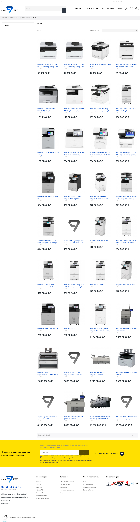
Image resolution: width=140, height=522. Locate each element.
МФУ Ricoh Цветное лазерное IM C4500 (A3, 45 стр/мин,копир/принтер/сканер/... (74, 286)
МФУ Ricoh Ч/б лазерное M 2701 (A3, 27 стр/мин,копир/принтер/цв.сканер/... (74, 110)
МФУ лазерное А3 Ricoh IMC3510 (47, 329)
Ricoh (7, 25)
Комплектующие (65, 484)
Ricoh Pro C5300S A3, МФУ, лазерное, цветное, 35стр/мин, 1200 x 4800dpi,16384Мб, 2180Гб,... (74, 374)
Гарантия (16, 2)
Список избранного (89, 490)
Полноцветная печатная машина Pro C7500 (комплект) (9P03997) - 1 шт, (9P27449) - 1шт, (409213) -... (100, 418)
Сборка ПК (39, 490)
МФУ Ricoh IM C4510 (70, 329)
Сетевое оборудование (67, 490)
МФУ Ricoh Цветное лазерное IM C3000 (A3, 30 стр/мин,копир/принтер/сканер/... (126, 242)
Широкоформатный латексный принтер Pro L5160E (47, 418)
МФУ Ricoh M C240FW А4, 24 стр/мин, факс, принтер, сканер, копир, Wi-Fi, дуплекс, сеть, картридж (48, 66)
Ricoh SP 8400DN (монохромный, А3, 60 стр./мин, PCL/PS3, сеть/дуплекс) (74, 242)
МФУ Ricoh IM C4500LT (97, 285)
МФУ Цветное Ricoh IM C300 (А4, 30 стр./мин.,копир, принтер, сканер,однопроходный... (74, 154)
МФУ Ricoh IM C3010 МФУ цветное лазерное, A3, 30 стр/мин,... (46, 286)
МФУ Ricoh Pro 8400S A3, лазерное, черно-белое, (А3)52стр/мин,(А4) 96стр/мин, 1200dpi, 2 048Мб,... (99, 374)
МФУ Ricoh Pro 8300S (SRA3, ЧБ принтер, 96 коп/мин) (73, 418)
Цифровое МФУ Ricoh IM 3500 (99, 241)
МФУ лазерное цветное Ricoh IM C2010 (47, 198)
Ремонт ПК (39, 493)
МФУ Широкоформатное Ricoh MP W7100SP (126, 374)
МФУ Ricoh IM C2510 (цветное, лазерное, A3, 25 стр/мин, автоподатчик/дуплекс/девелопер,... (73, 198)
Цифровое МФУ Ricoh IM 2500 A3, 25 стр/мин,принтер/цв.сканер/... (126, 198)
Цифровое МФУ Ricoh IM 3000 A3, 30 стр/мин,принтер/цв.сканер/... (47, 242)
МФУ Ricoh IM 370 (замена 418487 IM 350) (48, 154)
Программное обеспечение (68, 493)
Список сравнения (88, 493)
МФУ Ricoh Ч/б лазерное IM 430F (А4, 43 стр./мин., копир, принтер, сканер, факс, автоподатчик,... (126, 154)
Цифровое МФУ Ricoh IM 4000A (125, 285)
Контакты (22, 2)
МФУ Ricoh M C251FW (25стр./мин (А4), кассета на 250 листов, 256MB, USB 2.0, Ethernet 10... (126, 66)
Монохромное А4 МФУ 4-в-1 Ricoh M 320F (100, 66)
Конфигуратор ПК (41, 495)
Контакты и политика (42, 498)
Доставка (9, 2)
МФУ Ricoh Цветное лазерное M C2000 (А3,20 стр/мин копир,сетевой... (126, 110)
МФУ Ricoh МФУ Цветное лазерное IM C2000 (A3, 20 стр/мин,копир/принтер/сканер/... (99, 198)
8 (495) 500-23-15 (118, 2)
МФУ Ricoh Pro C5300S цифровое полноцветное (126, 330)
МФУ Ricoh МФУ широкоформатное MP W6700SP (47, 374)
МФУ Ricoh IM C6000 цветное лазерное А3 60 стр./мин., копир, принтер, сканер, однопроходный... (100, 330)
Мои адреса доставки (89, 487)
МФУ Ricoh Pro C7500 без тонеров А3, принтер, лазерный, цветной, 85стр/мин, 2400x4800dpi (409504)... (126, 418)
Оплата (3, 2)
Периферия (63, 487)
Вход (84, 481)
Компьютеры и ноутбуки (67, 481)
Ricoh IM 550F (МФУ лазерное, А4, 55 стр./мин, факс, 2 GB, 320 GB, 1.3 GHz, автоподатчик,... (100, 154)
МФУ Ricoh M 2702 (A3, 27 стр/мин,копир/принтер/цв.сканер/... (99, 110)
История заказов (88, 484)
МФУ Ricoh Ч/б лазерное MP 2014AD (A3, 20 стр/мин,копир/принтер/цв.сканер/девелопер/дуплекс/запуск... (47, 110)
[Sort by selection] (120, 30)
